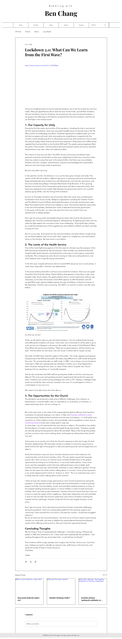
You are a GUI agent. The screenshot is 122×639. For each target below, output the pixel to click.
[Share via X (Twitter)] (31, 562)
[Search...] (95, 25)
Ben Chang (61, 13)
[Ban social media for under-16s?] (29, 586)
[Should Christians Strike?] (61, 586)
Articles (27, 32)
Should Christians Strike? (59, 598)
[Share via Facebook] (26, 562)
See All (105, 575)
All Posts (18, 32)
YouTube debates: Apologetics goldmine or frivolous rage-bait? (91, 599)
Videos (36, 32)
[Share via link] (35, 562)
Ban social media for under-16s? (29, 599)
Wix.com (76, 635)
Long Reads (47, 32)
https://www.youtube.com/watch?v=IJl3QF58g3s (41, 65)
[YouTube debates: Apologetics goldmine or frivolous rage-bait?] (93, 586)
